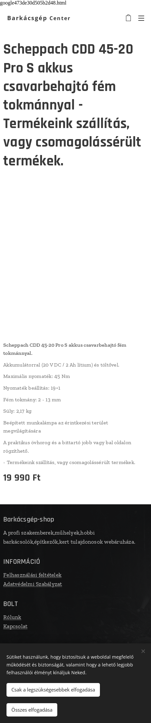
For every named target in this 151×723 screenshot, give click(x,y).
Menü (141, 18)
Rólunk (12, 617)
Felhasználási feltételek (32, 575)
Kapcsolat (15, 626)
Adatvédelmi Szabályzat (32, 583)
